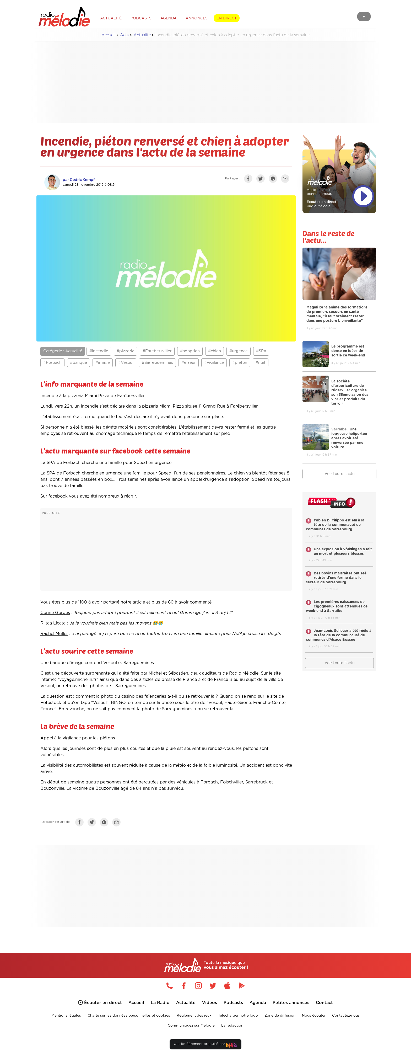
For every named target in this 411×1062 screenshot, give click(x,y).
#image (102, 363)
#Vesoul (125, 363)
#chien (214, 351)
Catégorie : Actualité (62, 351)
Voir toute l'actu (340, 474)
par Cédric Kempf (79, 180)
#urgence (238, 351)
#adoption (190, 351)
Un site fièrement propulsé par (205, 1045)
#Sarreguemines (157, 363)
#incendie (98, 351)
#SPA (261, 351)
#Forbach (52, 363)
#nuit (261, 363)
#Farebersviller (157, 351)
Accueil (108, 35)
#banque (78, 363)
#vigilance (214, 363)
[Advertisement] (205, 82)
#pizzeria (125, 351)
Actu (124, 35)
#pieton (239, 363)
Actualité (142, 35)
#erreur (188, 363)
